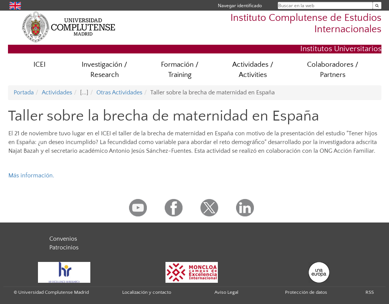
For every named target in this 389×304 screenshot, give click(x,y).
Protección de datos (306, 292)
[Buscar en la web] (377, 5)
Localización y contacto (146, 292)
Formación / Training (179, 70)
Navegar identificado (240, 5)
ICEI (39, 65)
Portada (24, 92)
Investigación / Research (104, 70)
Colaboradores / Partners (332, 70)
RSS (369, 292)
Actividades (57, 92)
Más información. (31, 175)
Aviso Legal (226, 292)
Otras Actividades (119, 92)
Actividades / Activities (252, 70)
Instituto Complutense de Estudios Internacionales (305, 23)
